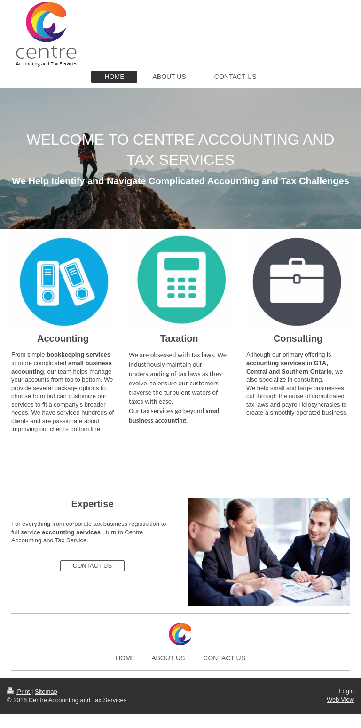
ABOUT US (168, 658)
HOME (125, 658)
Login (346, 691)
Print (19, 691)
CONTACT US (92, 565)
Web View (340, 699)
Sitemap (46, 691)
